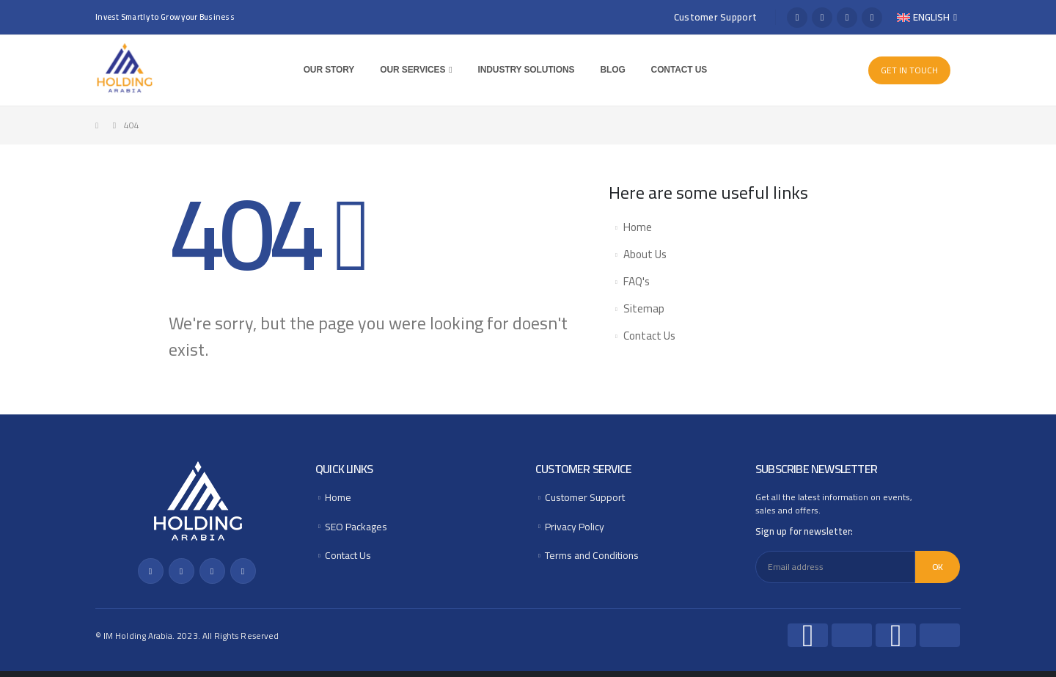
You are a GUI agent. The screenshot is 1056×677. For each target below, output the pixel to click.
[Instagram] (847, 17)
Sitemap (643, 308)
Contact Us (681, 70)
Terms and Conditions (596, 560)
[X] (822, 17)
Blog (614, 70)
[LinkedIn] (872, 17)
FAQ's (636, 281)
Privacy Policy (575, 530)
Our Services (414, 70)
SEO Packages (358, 530)
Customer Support (715, 17)
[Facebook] (797, 17)
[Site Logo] (124, 69)
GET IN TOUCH (909, 70)
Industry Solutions (528, 70)
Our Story (330, 70)
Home (637, 227)
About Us (645, 254)
